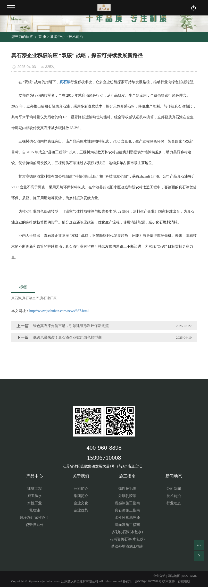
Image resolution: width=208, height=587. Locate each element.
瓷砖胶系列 (35, 525)
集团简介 (81, 496)
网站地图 (174, 576)
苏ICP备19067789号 (148, 581)
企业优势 (81, 510)
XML (193, 576)
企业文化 (81, 503)
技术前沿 (76, 37)
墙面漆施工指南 (127, 525)
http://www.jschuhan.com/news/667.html (59, 311)
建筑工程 (34, 489)
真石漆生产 (30, 298)
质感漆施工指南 (127, 503)
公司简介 (81, 489)
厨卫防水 (34, 496)
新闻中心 (57, 37)
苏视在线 (184, 581)
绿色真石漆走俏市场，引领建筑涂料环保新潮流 (71, 326)
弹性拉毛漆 (127, 489)
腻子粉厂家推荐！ (34, 517)
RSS (185, 576)
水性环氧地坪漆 (127, 517)
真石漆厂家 (48, 298)
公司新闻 (174, 489)
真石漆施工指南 (127, 510)
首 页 (42, 37)
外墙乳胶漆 (127, 496)
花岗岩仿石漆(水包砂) (127, 539)
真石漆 (16, 298)
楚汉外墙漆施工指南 (127, 546)
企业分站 (159, 576)
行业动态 (174, 503)
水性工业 (34, 503)
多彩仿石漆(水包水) (127, 532)
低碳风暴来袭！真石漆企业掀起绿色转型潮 (67, 337)
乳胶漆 (34, 510)
